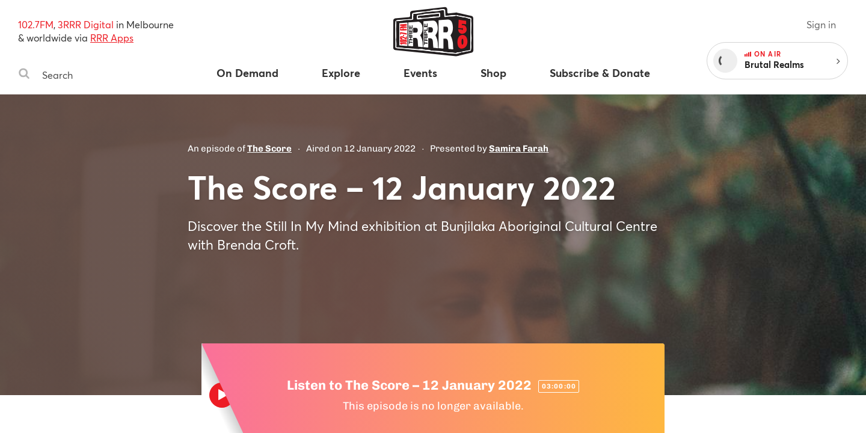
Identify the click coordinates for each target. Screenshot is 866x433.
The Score (269, 148)
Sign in (821, 24)
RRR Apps (112, 37)
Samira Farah (518, 148)
